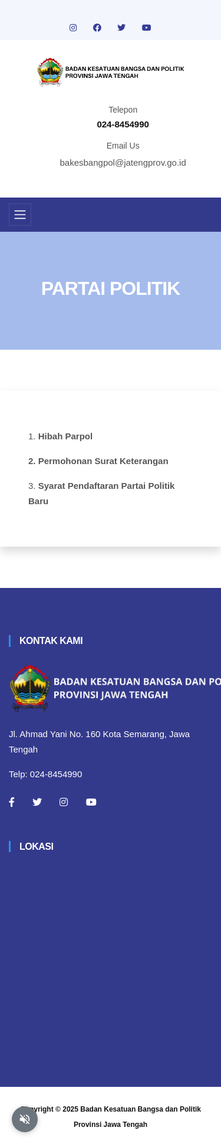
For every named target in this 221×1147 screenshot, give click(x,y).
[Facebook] (11, 802)
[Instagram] (63, 802)
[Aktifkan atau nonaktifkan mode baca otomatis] (25, 1119)
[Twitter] (37, 802)
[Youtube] (91, 802)
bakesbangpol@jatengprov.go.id (123, 162)
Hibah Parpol (65, 436)
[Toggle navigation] (20, 214)
